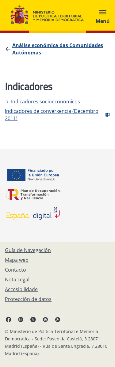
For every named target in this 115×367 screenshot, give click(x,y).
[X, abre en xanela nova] (33, 319)
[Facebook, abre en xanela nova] (8, 319)
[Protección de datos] (28, 299)
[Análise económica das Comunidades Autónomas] (61, 49)
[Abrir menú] (103, 15)
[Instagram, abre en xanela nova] (21, 319)
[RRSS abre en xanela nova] (57, 319)
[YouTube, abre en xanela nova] (45, 319)
